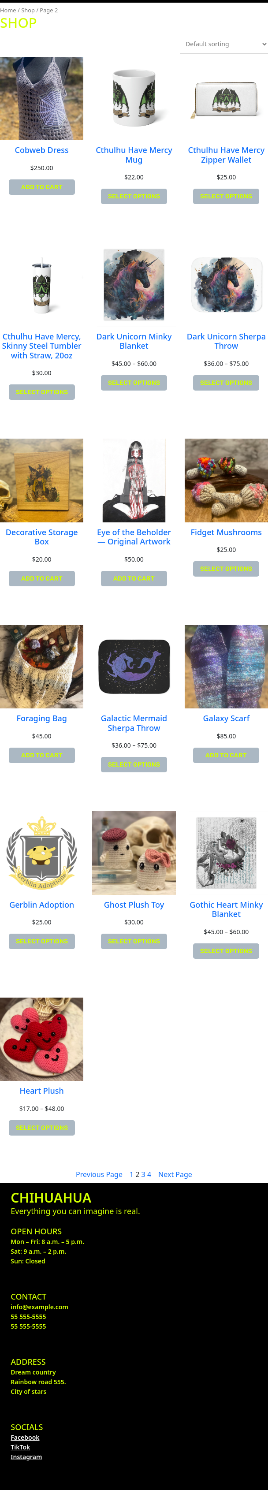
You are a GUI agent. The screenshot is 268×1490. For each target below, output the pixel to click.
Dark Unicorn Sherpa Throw (226, 341)
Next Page (175, 1174)
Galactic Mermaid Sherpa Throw (134, 723)
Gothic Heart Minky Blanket (226, 909)
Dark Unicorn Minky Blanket (134, 341)
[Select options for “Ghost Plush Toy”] (134, 941)
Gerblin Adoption (41, 905)
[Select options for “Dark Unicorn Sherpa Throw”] (226, 383)
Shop (28, 10)
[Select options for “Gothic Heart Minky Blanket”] (226, 951)
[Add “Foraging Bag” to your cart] (42, 755)
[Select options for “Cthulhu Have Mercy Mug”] (134, 196)
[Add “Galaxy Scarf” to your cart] (226, 755)
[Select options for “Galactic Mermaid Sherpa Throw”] (134, 764)
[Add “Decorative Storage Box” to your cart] (42, 578)
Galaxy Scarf (226, 718)
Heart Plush (41, 1091)
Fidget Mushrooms (226, 532)
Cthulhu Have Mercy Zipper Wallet (226, 154)
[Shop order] (224, 44)
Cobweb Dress (42, 150)
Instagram (26, 1457)
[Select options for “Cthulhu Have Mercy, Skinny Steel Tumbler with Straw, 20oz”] (42, 392)
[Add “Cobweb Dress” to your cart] (42, 187)
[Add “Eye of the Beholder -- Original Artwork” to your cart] (134, 578)
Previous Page (99, 1174)
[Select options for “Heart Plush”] (42, 1128)
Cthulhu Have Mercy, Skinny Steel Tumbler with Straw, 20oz (42, 346)
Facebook (25, 1437)
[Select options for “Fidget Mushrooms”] (226, 569)
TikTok (20, 1447)
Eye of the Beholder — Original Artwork (134, 537)
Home (8, 10)
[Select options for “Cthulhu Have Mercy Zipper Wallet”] (226, 196)
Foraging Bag (41, 718)
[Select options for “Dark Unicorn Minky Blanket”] (134, 383)
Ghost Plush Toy (134, 905)
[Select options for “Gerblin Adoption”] (42, 941)
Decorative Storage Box (42, 537)
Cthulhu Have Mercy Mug (134, 154)
